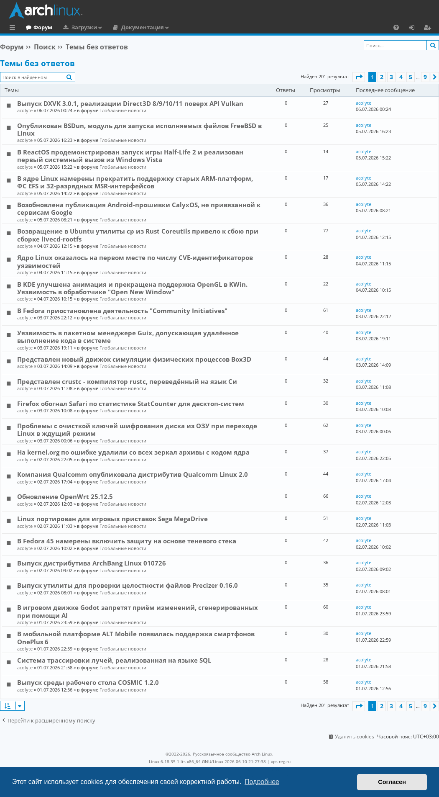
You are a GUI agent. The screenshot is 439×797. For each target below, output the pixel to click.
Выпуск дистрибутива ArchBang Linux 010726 (91, 563)
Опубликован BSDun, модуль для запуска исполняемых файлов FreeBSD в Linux (139, 129)
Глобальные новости (123, 110)
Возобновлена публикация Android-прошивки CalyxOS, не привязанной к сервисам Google (138, 208)
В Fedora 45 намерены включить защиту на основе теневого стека (126, 541)
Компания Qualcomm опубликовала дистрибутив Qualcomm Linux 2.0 (132, 474)
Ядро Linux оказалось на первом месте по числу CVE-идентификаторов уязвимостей (135, 261)
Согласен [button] (392, 782)
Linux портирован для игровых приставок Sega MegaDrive (112, 518)
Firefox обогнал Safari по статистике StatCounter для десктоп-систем (130, 403)
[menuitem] (396, 27)
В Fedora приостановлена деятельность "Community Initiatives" (122, 310)
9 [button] (425, 77)
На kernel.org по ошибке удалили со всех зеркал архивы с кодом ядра (133, 452)
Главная (37, 27)
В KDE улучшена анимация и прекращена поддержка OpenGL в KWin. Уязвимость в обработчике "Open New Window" (132, 288)
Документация (177, 27)
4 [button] (401, 77)
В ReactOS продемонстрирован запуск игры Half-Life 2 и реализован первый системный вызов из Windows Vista (130, 156)
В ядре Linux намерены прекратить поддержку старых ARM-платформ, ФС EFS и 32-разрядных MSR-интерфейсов (135, 182)
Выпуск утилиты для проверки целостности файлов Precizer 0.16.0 (127, 585)
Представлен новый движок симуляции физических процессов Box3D (134, 359)
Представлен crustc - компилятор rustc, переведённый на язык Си (127, 381)
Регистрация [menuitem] (429, 28)
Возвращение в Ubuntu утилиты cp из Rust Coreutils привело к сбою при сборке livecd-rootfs (137, 235)
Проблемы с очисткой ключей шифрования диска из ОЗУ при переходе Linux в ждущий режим (137, 429)
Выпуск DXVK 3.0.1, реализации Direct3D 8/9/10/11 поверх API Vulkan (130, 103)
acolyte (25, 110)
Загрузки (118, 27)
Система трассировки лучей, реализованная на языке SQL (114, 660)
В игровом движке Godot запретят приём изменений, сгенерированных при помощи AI (137, 611)
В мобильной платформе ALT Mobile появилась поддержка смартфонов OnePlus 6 (136, 637)
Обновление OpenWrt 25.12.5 (65, 496)
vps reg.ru (281, 761)
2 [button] (381, 77)
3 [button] (391, 77)
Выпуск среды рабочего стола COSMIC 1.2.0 (88, 682)
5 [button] (410, 77)
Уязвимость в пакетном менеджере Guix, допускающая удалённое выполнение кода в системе (128, 337)
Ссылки (14, 28)
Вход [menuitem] (414, 28)
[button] (358, 77)
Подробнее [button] (262, 781)
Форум (77, 27)
